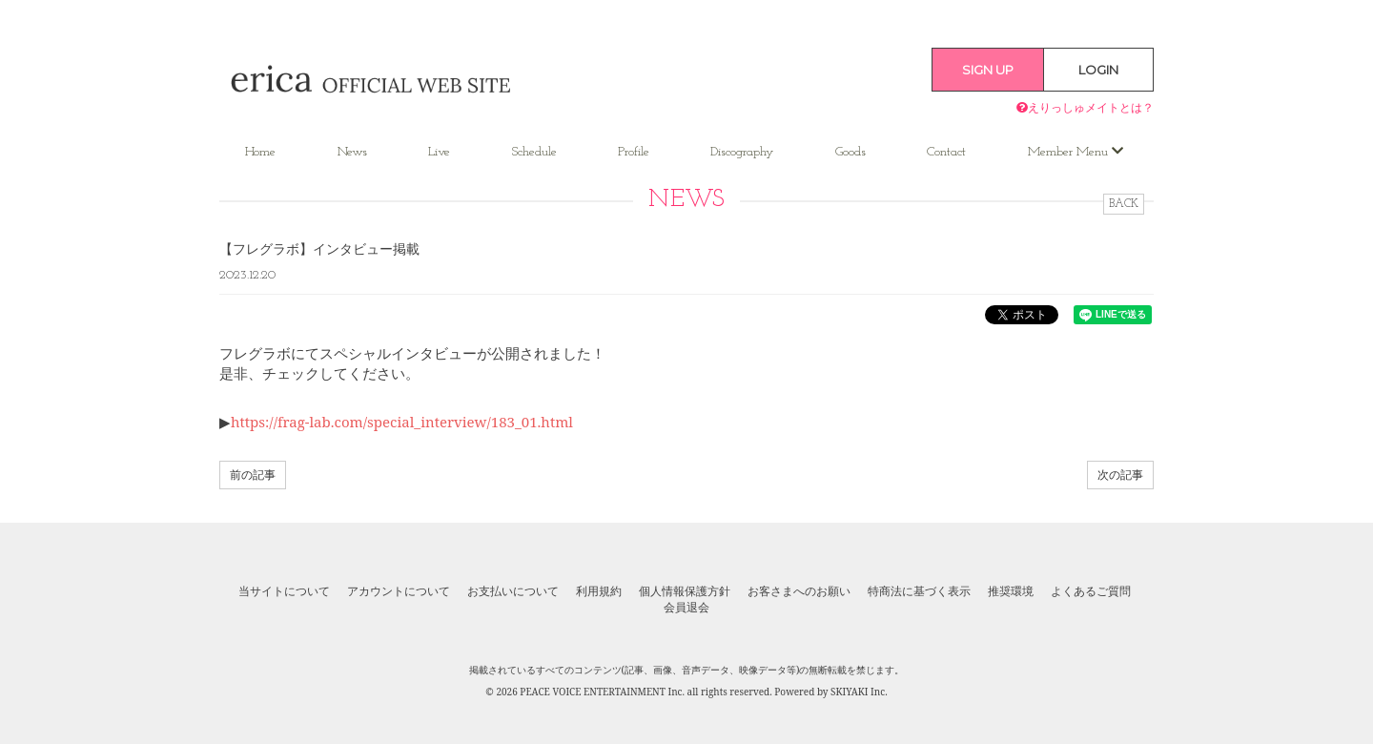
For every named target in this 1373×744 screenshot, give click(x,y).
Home (260, 152)
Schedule (534, 152)
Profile (633, 152)
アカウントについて (398, 591)
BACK (1123, 204)
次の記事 (1120, 474)
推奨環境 (1011, 591)
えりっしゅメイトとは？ (1085, 107)
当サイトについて (284, 591)
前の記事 (253, 474)
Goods (850, 152)
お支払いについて (513, 591)
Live (439, 152)
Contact (946, 152)
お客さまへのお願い (799, 591)
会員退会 (686, 607)
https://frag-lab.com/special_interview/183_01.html (402, 421)
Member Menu (1075, 151)
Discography (741, 152)
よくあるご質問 (1091, 591)
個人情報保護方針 (684, 591)
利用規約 (599, 591)
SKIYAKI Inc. (859, 691)
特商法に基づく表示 (919, 591)
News (352, 152)
